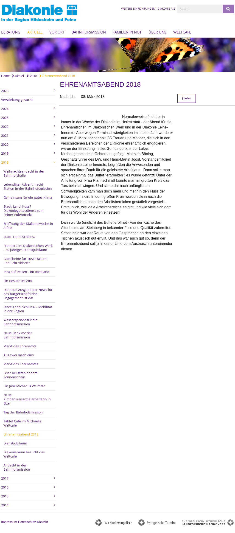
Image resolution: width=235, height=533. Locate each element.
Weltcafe (182, 32)
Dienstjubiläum (15, 443)
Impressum (9, 522)
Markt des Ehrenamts (19, 346)
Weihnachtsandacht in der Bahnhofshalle (23, 173)
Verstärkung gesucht (17, 100)
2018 (32, 76)
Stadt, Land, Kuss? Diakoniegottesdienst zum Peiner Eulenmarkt (23, 210)
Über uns (157, 32)
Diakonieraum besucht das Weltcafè (24, 454)
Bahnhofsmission (89, 32)
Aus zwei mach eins (18, 355)
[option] (117, 55)
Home (5, 76)
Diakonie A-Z (166, 9)
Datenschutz (27, 522)
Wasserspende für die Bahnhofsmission (20, 322)
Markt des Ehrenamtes (20, 364)
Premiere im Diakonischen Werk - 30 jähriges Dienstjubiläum (28, 247)
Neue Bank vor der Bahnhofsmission (17, 335)
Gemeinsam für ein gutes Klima (27, 197)
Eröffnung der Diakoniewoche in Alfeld (28, 225)
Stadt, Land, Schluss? (19, 236)
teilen (186, 98)
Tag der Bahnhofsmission (23, 412)
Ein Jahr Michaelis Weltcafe (24, 386)
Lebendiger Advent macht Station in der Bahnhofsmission (27, 186)
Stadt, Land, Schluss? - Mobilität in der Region (27, 309)
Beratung (10, 32)
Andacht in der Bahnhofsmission (16, 467)
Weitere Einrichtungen (138, 9)
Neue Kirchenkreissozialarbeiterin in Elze (27, 399)
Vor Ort (57, 32)
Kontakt (42, 522)
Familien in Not (127, 32)
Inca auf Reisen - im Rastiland (26, 272)
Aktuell (34, 32)
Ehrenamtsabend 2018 (57, 76)
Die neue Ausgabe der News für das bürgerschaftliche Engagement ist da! (28, 293)
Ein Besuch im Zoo (17, 281)
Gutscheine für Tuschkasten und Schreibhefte (25, 261)
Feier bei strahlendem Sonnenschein (20, 375)
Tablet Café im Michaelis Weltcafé (22, 423)
